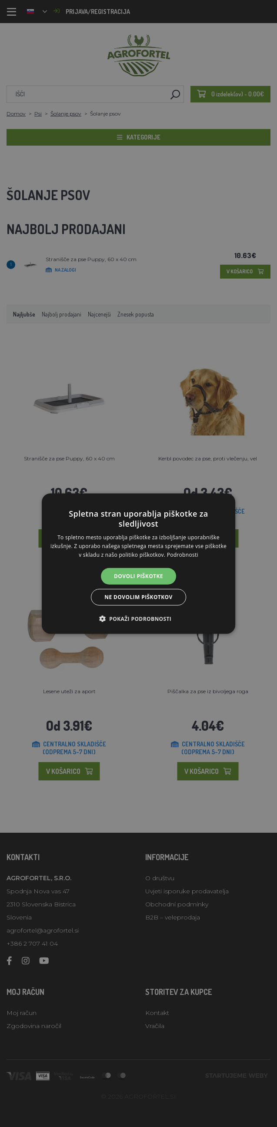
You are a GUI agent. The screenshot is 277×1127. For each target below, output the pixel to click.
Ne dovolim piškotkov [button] (138, 597)
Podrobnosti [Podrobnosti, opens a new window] (182, 554)
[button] (138, 618)
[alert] (138, 563)
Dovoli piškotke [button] (138, 575)
